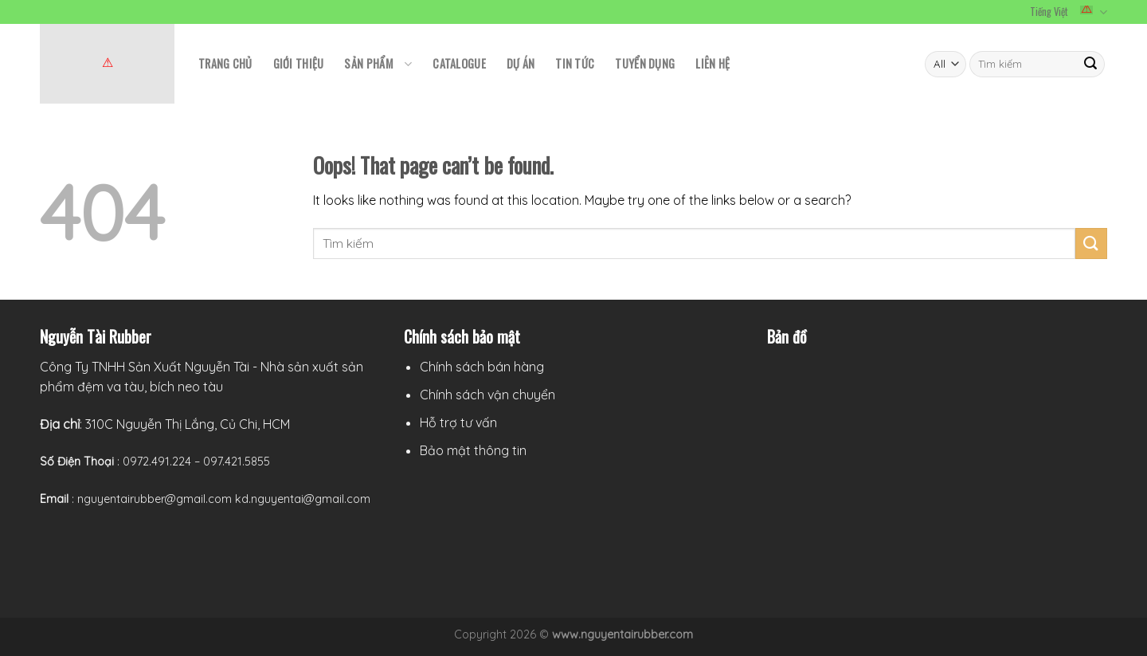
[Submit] (1091, 243)
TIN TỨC (574, 63)
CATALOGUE (459, 63)
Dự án (520, 63)
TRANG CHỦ (225, 63)
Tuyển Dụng (645, 63)
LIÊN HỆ (712, 63)
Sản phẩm (378, 63)
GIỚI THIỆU (298, 63)
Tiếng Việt (1068, 12)
